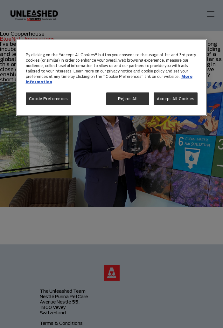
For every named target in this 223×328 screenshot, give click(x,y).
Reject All (128, 99)
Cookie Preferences (48, 99)
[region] (111, 77)
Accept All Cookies (175, 99)
